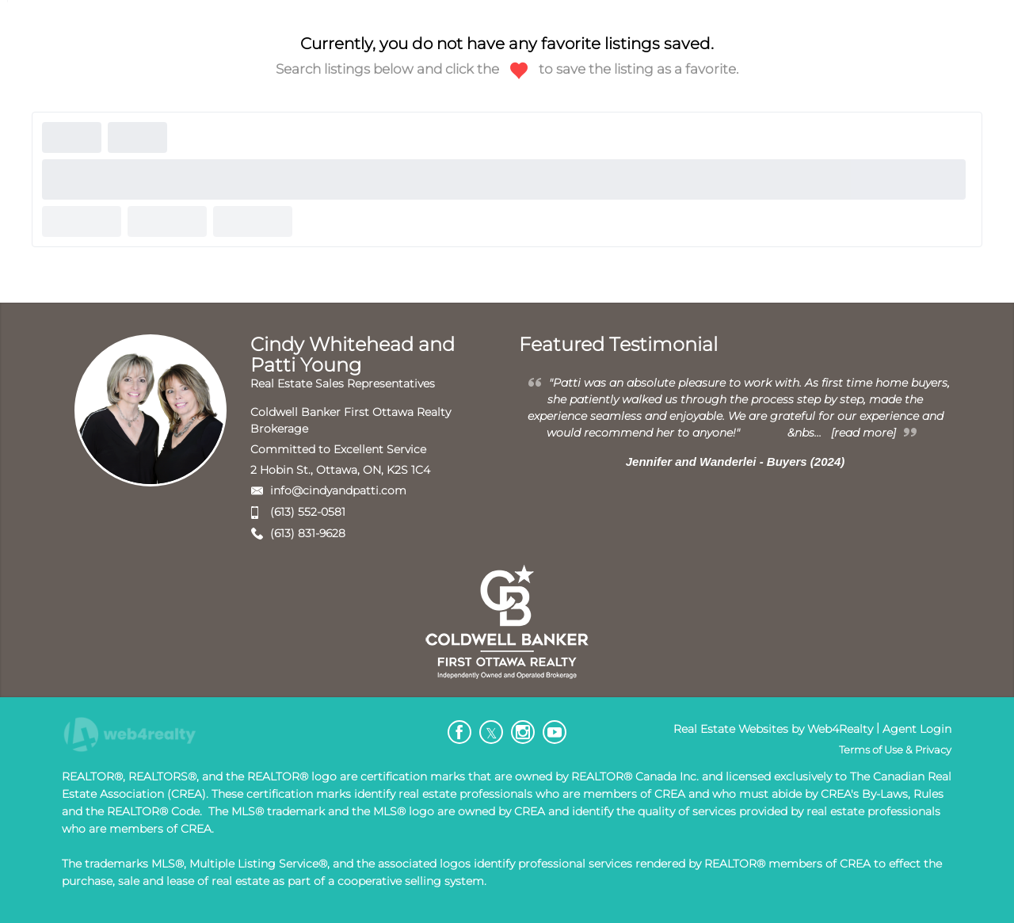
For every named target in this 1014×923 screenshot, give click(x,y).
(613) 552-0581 (307, 512)
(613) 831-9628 (307, 533)
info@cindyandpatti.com (338, 490)
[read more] (863, 432)
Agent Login (916, 729)
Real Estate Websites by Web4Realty (773, 729)
